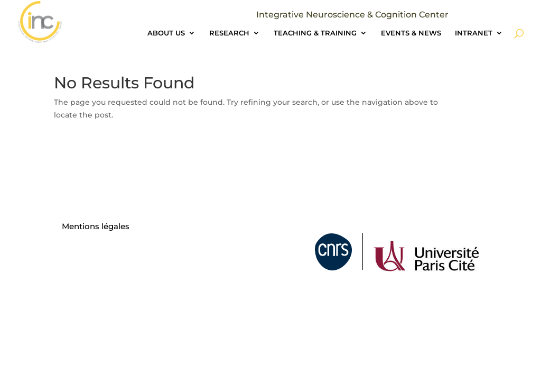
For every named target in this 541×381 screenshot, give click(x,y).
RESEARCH (229, 33)
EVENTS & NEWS (411, 33)
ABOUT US (166, 33)
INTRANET (473, 33)
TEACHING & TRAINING (315, 33)
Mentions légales (95, 226)
